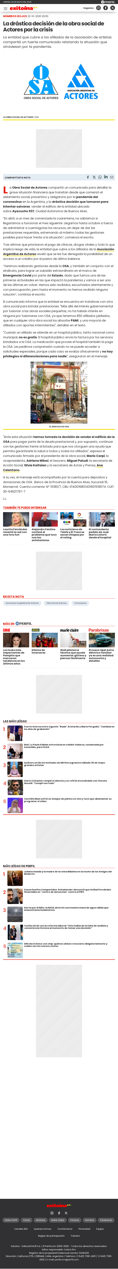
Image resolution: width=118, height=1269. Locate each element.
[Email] (111, 177)
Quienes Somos (42, 1228)
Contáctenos (64, 1228)
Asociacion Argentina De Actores (22, 603)
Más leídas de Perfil (19, 866)
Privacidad (84, 1228)
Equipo (100, 1228)
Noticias (40, 1220)
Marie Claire (57, 1220)
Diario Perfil (11, 1220)
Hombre (89, 1220)
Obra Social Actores (56, 603)
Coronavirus (80, 603)
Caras (26, 1220)
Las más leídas (15, 721)
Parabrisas (106, 1220)
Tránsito (75, 1235)
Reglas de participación (51, 1235)
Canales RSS (21, 1228)
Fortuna (74, 1220)
